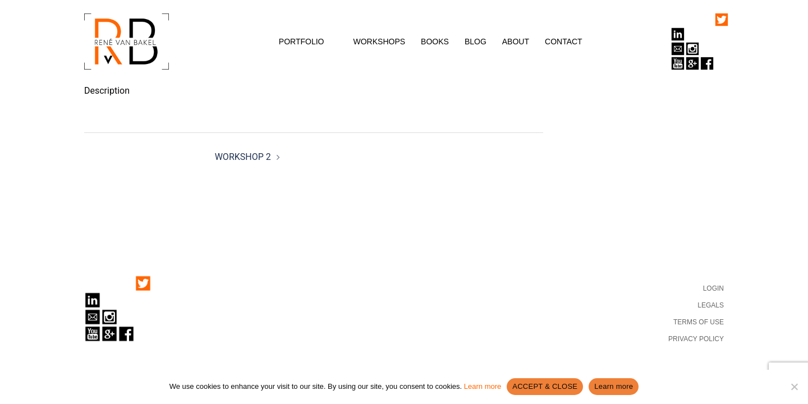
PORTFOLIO (301, 41)
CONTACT (563, 41)
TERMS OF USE (698, 322)
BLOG (475, 41)
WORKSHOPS (380, 41)
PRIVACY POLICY (696, 339)
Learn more (482, 386)
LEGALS (710, 305)
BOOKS (435, 41)
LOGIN (713, 288)
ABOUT (515, 41)
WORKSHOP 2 (243, 157)
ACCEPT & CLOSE (544, 386)
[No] (794, 386)
